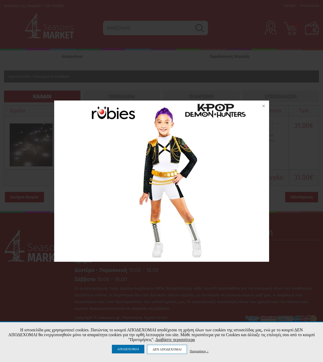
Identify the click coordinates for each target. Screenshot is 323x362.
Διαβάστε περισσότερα (175, 339)
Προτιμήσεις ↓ (199, 351)
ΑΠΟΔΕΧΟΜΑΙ (128, 349)
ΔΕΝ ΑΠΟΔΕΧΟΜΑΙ (167, 349)
